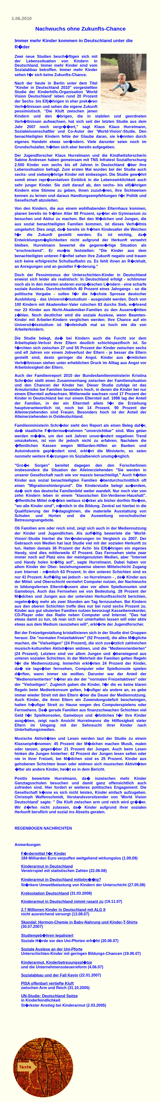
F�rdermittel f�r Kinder (43, 854)
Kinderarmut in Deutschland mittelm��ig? (61, 880)
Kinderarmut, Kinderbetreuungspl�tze (56, 962)
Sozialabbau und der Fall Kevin (49, 975)
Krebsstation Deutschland (45, 893)
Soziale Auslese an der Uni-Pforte (52, 949)
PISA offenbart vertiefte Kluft (47, 983)
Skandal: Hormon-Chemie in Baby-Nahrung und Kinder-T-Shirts (79, 922)
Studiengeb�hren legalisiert (47, 935)
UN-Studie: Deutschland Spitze (49, 996)
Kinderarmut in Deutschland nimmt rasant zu (62, 901)
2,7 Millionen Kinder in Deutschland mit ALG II (63, 910)
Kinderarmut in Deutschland (47, 866)
